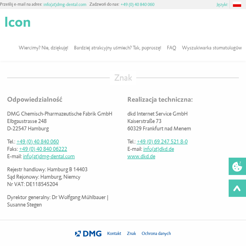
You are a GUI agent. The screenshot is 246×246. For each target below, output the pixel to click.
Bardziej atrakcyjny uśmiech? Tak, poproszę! (117, 48)
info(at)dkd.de (158, 149)
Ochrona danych (156, 233)
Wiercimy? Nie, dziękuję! (43, 48)
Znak (131, 233)
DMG (88, 234)
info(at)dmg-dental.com (65, 4)
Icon (17, 22)
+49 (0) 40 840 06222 (43, 149)
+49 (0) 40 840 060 (137, 4)
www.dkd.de (141, 156)
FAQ (171, 48)
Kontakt (114, 233)
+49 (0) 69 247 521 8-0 (162, 141)
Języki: (222, 4)
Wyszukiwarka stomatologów (212, 48)
